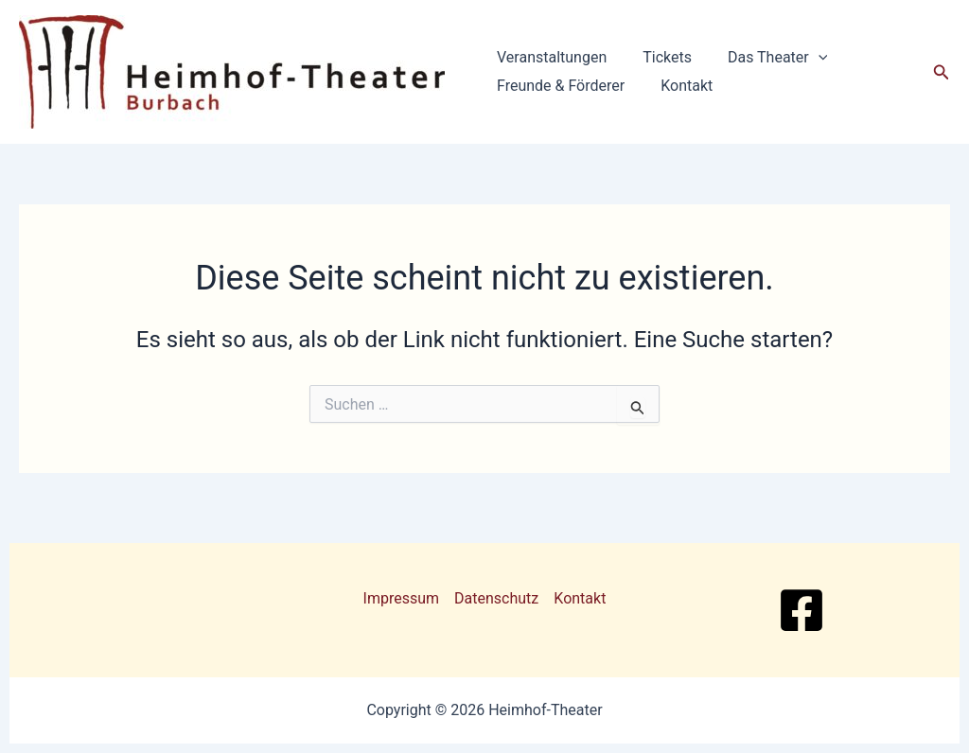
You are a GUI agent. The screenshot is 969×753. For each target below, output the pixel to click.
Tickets (658, 57)
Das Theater (763, 58)
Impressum (401, 598)
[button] (804, 58)
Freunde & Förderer (558, 86)
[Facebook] (801, 610)
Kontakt (678, 86)
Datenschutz (496, 598)
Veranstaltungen (549, 57)
